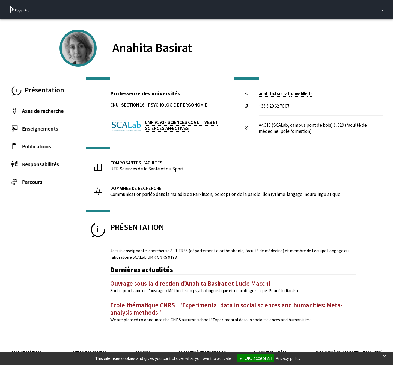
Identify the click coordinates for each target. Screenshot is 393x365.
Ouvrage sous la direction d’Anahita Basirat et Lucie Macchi (190, 283)
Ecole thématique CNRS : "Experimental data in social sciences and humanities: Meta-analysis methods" (226, 308)
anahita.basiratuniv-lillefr (285, 93)
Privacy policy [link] (288, 358)
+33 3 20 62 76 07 (274, 106)
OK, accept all (256, 358)
